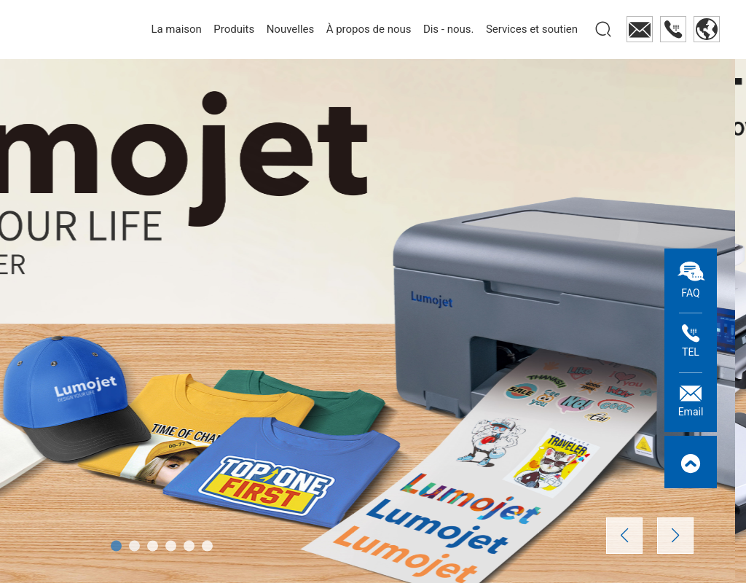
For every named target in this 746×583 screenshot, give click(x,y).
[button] (116, 546)
